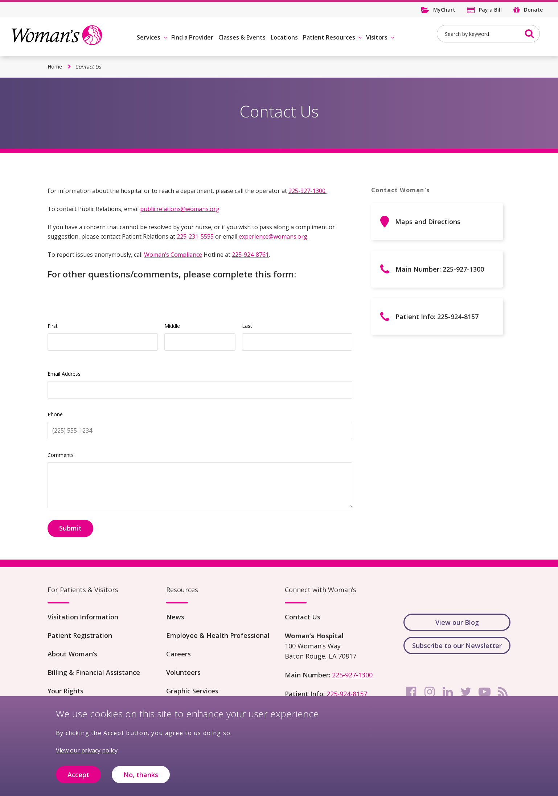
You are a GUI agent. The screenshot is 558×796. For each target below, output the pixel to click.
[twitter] (466, 692)
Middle (172, 325)
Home (55, 66)
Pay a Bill (490, 9)
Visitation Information (83, 617)
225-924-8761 (250, 255)
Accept (78, 774)
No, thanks (140, 774)
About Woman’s (72, 653)
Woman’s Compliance (173, 255)
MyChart (444, 9)
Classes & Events (242, 37)
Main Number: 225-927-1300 (439, 269)
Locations (284, 37)
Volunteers (183, 672)
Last (247, 325)
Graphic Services (192, 690)
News (175, 617)
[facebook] (411, 692)
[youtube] (484, 692)
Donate (533, 9)
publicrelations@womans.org (179, 209)
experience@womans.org (273, 236)
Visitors (376, 37)
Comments (61, 454)
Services (148, 37)
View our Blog (457, 622)
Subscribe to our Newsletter (457, 645)
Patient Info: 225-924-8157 (437, 316)
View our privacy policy (87, 750)
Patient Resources (329, 37)
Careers (178, 653)
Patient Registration (80, 635)
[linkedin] (448, 692)
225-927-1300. (307, 191)
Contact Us (302, 617)
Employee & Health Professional (218, 635)
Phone (55, 414)
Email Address (64, 373)
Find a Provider (192, 37)
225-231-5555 (195, 236)
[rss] (503, 692)
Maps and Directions (427, 221)
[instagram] (429, 692)
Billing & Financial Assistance (94, 672)
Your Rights (65, 690)
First (53, 325)
